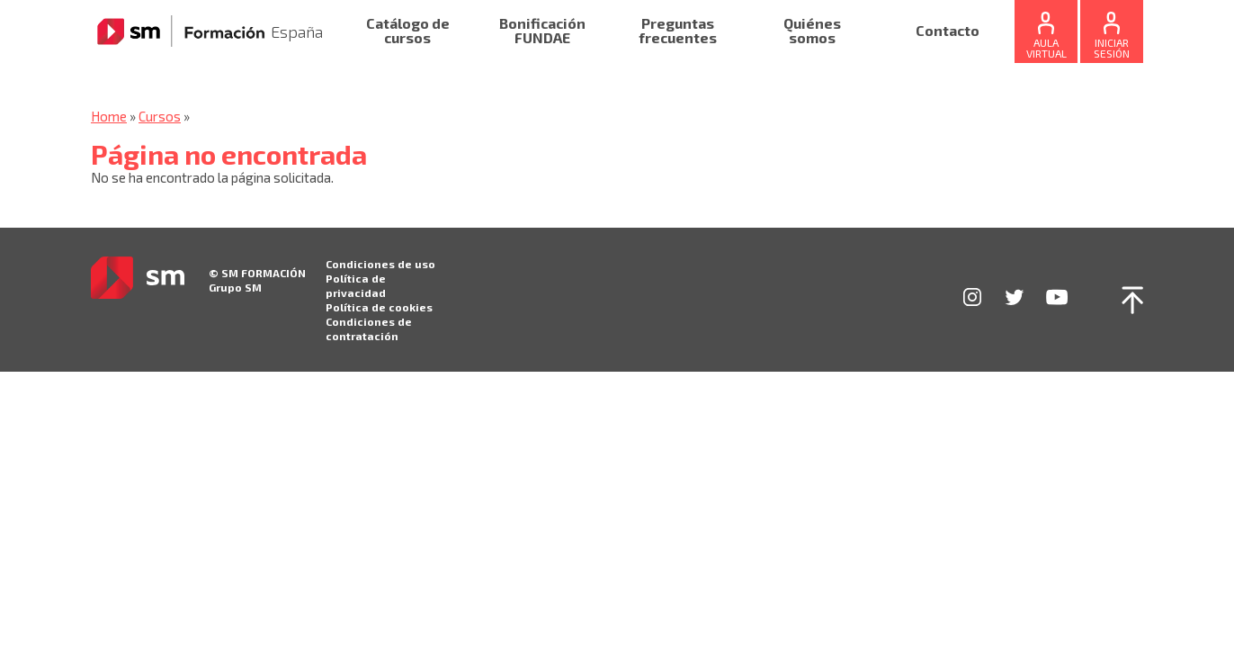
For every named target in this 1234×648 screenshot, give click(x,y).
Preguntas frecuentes (678, 31)
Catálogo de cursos (408, 31)
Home (109, 116)
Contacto (947, 31)
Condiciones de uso (380, 263)
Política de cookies (379, 307)
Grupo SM (235, 287)
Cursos (160, 116)
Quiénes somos (812, 31)
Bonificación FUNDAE (542, 31)
